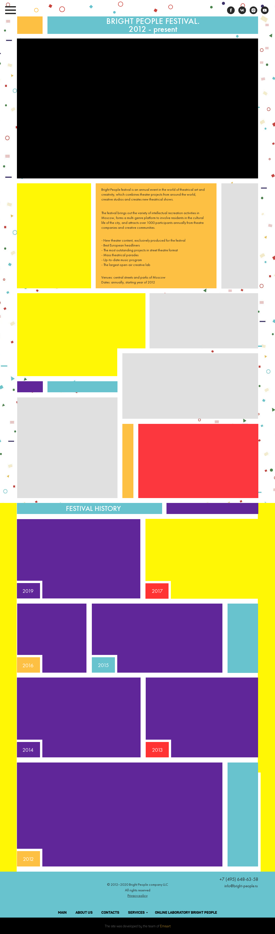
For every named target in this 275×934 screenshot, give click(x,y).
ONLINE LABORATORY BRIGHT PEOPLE (186, 912)
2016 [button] (28, 665)
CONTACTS (110, 912)
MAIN (62, 912)
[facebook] (231, 13)
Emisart (165, 926)
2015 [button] (103, 665)
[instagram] (253, 13)
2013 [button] (157, 749)
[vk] (242, 13)
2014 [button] (28, 749)
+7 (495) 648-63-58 (238, 879)
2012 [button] (28, 858)
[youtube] (265, 13)
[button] (202, 717)
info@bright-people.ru (241, 886)
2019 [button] (28, 590)
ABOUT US (84, 912)
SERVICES (136, 912)
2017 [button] (157, 590)
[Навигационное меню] (10, 10)
